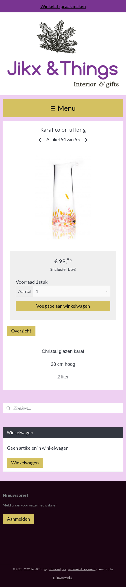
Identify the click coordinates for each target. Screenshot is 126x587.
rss (64, 569)
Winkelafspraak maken (63, 6)
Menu (63, 108)
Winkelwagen (25, 462)
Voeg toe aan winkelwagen (63, 305)
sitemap (54, 569)
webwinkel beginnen (81, 569)
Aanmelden (18, 519)
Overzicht (21, 330)
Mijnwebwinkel (63, 577)
